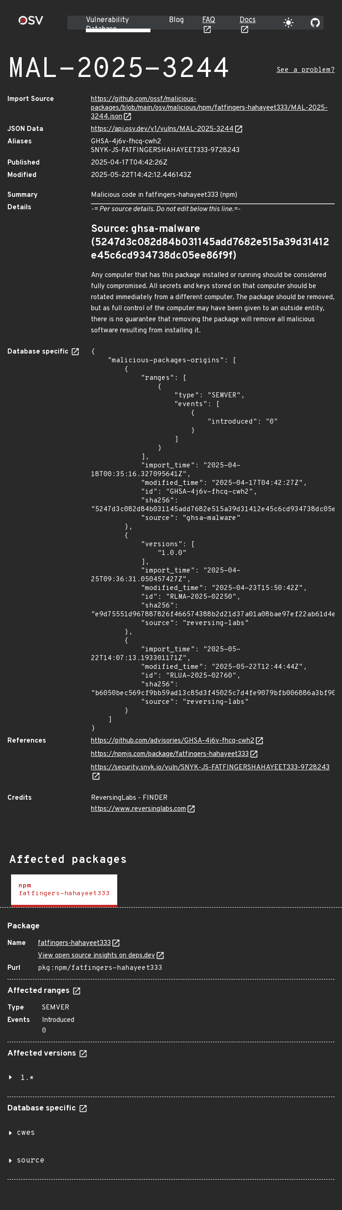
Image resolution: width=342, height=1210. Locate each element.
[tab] (64, 890)
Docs (248, 20)
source (30, 1160)
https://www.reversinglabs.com (138, 809)
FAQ (208, 20)
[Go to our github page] (315, 22)
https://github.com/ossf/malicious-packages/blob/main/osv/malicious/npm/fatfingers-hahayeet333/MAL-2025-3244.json (209, 108)
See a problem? (305, 70)
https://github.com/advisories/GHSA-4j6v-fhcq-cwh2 (172, 741)
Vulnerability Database (107, 25)
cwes (26, 1133)
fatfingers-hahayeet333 (74, 943)
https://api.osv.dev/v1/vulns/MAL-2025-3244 (162, 129)
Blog (176, 20)
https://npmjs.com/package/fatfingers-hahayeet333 (170, 754)
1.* (27, 1078)
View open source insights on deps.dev (96, 955)
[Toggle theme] (288, 22)
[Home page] (30, 23)
